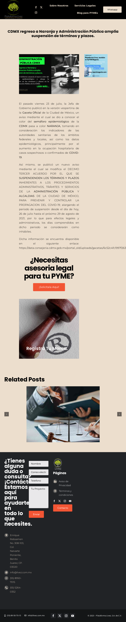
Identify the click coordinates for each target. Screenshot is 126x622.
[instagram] (36, 12)
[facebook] (36, 7)
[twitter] (41, 7)
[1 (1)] (96, 55)
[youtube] (70, 501)
